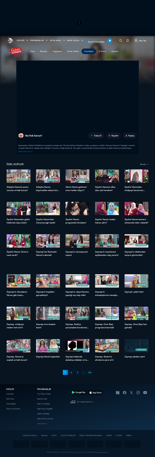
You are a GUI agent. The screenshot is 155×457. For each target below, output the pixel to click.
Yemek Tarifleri (73, 51)
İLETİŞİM (119, 435)
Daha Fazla (41, 424)
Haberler (115, 51)
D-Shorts (102, 51)
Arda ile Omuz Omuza (45, 419)
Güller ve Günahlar (13, 409)
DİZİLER (10, 389)
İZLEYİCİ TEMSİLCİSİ (68, 435)
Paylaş (129, 135)
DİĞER (128, 435)
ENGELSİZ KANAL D (30, 435)
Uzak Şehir (10, 394)
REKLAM (44, 435)
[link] (10, 40)
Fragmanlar (57, 51)
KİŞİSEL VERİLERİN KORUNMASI (90, 435)
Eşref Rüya (10, 399)
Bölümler (43, 51)
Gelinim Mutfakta (43, 404)
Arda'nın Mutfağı (43, 414)
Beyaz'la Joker (42, 399)
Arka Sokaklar (11, 404)
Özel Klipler (88, 51)
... (84, 372)
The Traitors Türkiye (44, 394)
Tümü (32, 51)
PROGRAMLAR (44, 389)
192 (89, 372)
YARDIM (109, 435)
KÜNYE (54, 435)
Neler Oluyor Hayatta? (45, 409)
